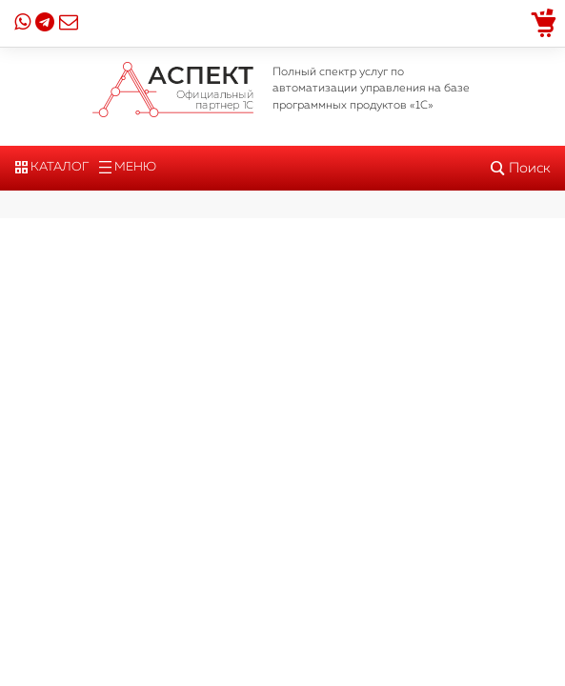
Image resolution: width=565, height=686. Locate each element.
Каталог (52, 167)
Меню (127, 167)
